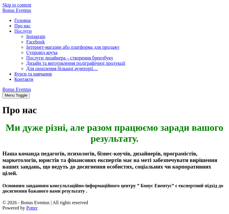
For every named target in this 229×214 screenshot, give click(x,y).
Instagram (35, 36)
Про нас (22, 25)
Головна (22, 20)
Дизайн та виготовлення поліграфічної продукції (75, 63)
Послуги (23, 31)
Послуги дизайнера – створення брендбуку (69, 57)
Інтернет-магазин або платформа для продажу (73, 47)
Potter (32, 207)
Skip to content (16, 4)
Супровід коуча (41, 52)
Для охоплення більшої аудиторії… (62, 68)
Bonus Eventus (16, 10)
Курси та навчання (33, 73)
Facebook (35, 41)
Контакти (23, 79)
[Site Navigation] (16, 95)
